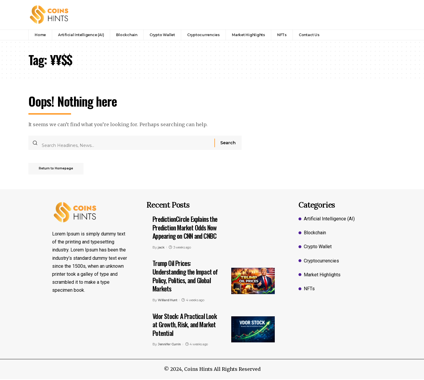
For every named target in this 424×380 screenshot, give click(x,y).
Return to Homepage (57, 169)
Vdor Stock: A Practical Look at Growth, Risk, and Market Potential (184, 325)
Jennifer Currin (169, 345)
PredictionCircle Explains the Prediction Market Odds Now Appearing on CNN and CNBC (184, 228)
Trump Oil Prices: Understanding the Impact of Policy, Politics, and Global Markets (185, 276)
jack (161, 248)
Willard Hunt (167, 301)
